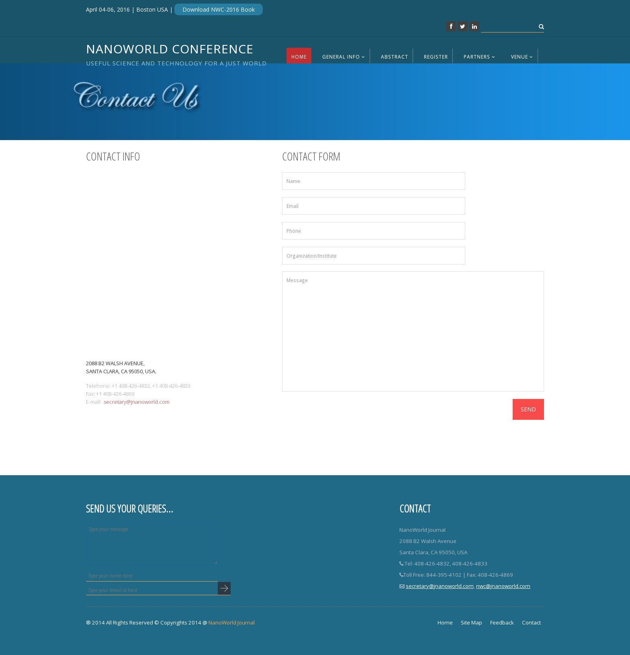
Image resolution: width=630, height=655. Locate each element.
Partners (479, 56)
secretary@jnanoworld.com (137, 401)
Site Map (471, 622)
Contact (531, 622)
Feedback (502, 622)
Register (436, 56)
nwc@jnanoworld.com (503, 586)
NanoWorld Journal (232, 622)
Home (299, 56)
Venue (522, 56)
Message (413, 331)
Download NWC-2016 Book (218, 9)
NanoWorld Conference (176, 53)
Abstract (394, 56)
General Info (343, 56)
